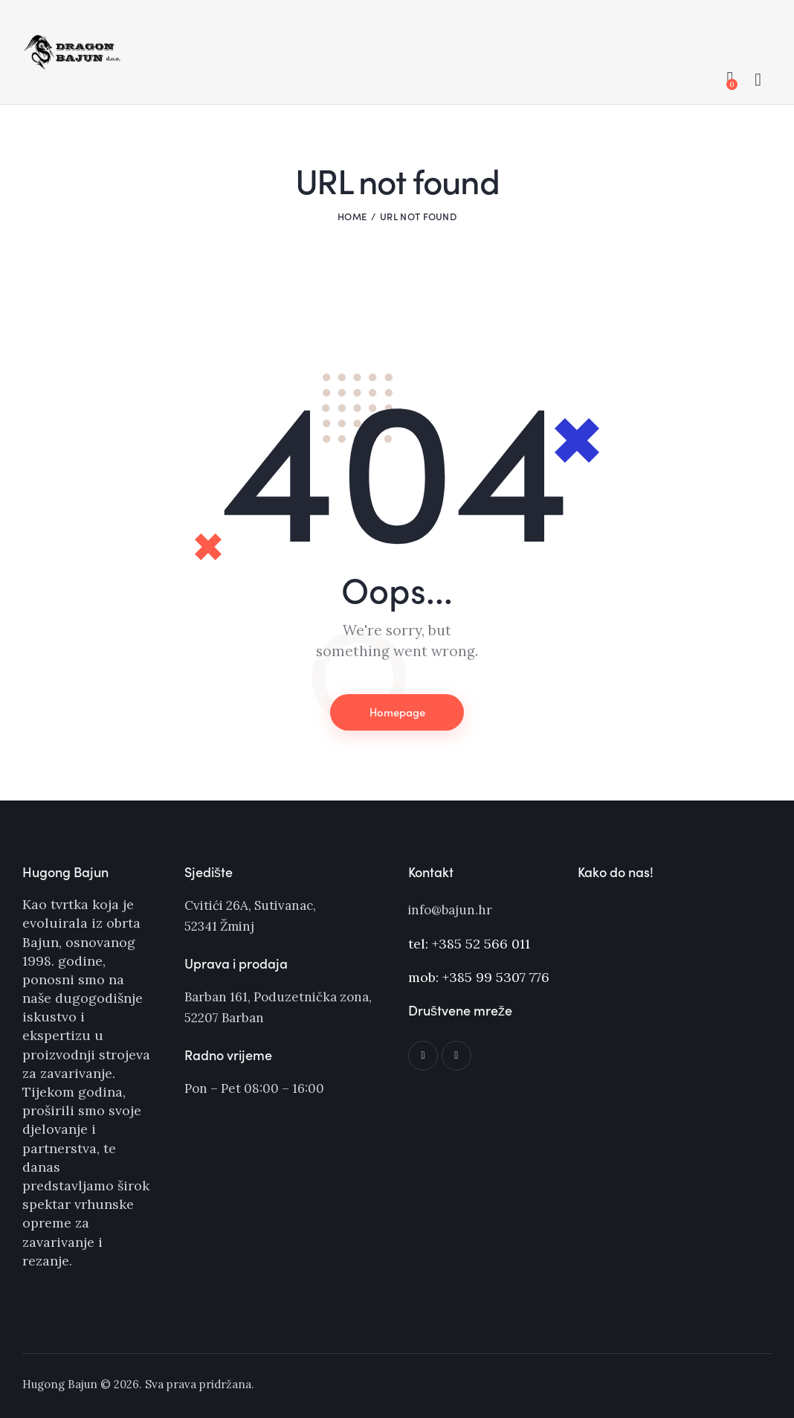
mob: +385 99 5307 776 (478, 976)
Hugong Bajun (59, 1385)
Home (352, 216)
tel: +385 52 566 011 (469, 943)
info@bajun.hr (451, 910)
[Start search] (758, 80)
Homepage (397, 712)
